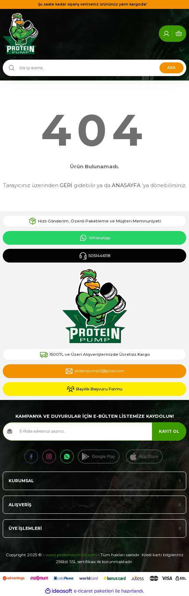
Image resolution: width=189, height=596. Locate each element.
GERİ (66, 185)
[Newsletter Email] (94, 431)
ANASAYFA (126, 185)
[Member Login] (166, 33)
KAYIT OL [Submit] (169, 431)
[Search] (94, 68)
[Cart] (178, 33)
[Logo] (20, 33)
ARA (171, 67)
